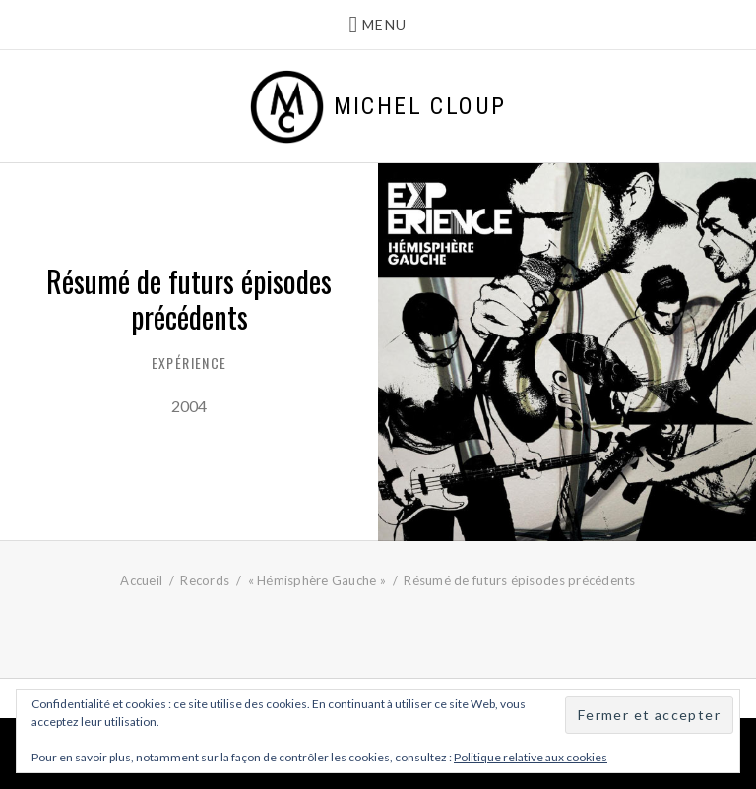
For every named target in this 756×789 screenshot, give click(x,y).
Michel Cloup (420, 106)
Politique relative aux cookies (530, 757)
